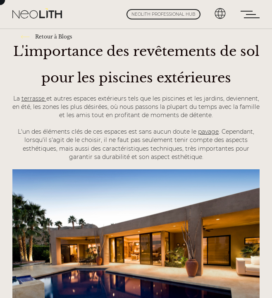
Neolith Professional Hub (163, 14)
